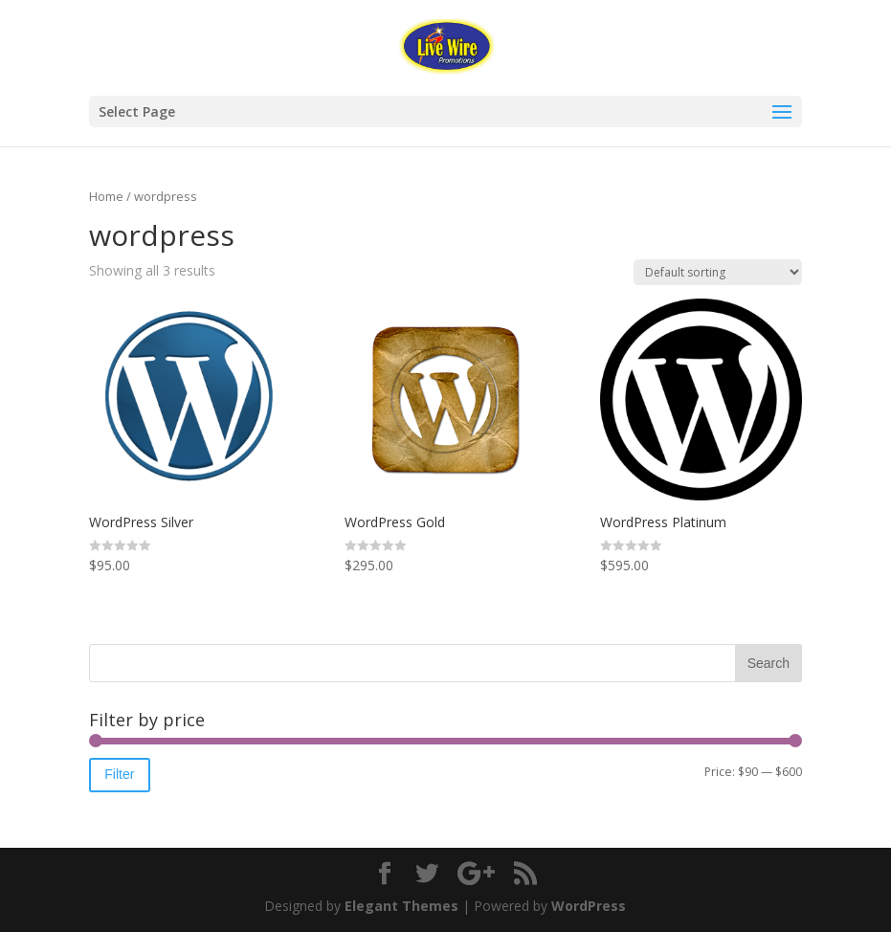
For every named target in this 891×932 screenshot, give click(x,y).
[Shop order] (718, 272)
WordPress (588, 906)
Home (106, 196)
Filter (119, 774)
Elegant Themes (401, 906)
